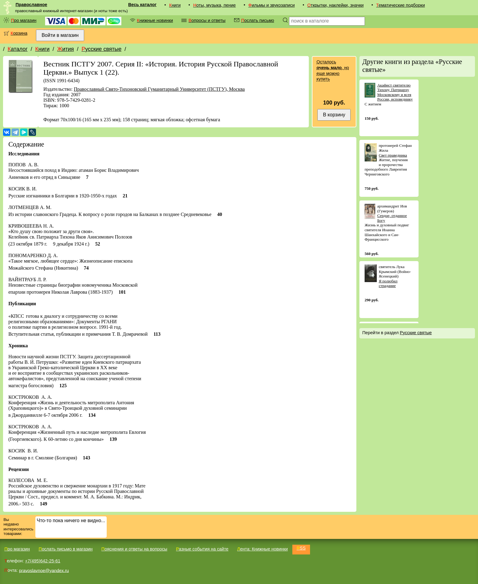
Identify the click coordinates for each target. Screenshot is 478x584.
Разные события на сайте (202, 549)
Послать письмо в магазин (66, 549)
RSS (301, 548)
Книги (175, 5)
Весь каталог (142, 4)
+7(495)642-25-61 (42, 560)
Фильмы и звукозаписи (271, 5)
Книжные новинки (155, 20)
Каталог (17, 49)
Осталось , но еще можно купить (332, 70)
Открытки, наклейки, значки (335, 5)
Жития (65, 49)
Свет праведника (393, 155)
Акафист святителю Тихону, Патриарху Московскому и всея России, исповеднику (395, 92)
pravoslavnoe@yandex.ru (44, 570)
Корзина (19, 33)
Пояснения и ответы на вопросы (134, 549)
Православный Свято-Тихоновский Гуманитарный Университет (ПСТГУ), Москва (159, 89)
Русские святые (101, 49)
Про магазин (24, 20)
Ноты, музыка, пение (214, 5)
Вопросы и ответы (206, 20)
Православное (31, 4)
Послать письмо (257, 20)
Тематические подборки (400, 5)
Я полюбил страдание (388, 283)
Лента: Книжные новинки (262, 549)
